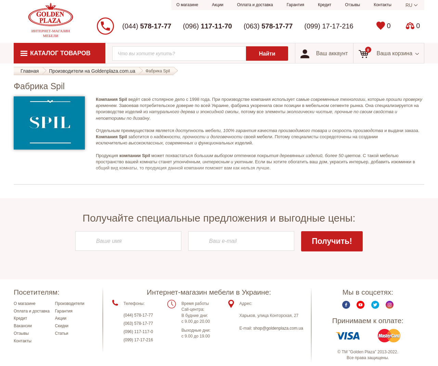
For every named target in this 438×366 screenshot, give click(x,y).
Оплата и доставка (255, 4)
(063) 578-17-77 (138, 323)
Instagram (390, 305)
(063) (268, 26)
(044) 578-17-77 (138, 315)
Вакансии (23, 325)
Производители (70, 303)
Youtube (360, 305)
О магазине (187, 4)
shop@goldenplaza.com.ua (278, 328)
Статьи (61, 333)
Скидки (62, 325)
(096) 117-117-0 (138, 331)
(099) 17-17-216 (328, 26)
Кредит (324, 4)
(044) (146, 26)
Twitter (375, 305)
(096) (207, 26)
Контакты (382, 4)
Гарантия (295, 4)
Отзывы (352, 4)
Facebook (346, 305)
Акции (217, 4)
